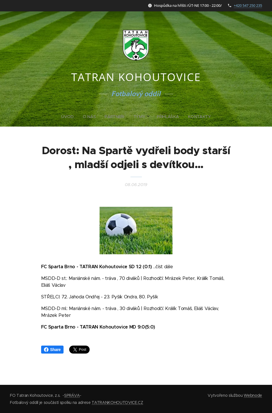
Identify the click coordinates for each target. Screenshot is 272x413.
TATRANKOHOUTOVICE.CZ (117, 402)
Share (52, 349)
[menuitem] (114, 117)
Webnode (253, 395)
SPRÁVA (72, 395)
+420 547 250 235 (248, 5)
